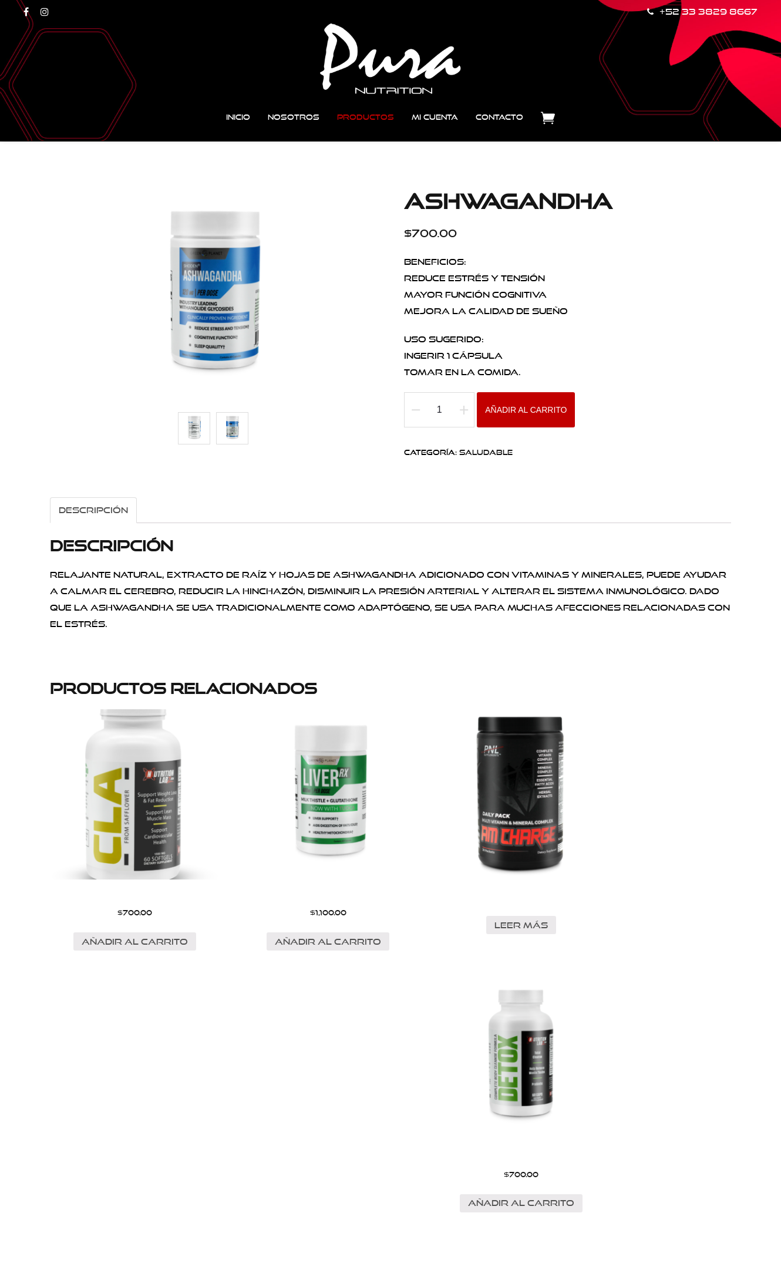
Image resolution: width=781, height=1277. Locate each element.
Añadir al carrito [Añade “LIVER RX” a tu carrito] (301, 921)
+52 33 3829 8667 (702, 11)
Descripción (93, 510)
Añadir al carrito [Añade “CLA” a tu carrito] (125, 921)
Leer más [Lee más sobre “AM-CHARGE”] (477, 905)
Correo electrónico (355, 1096)
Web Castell (449, 1248)
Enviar (304, 1152)
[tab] (93, 510)
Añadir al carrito (526, 410)
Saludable (486, 453)
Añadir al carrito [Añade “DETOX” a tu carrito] (653, 921)
